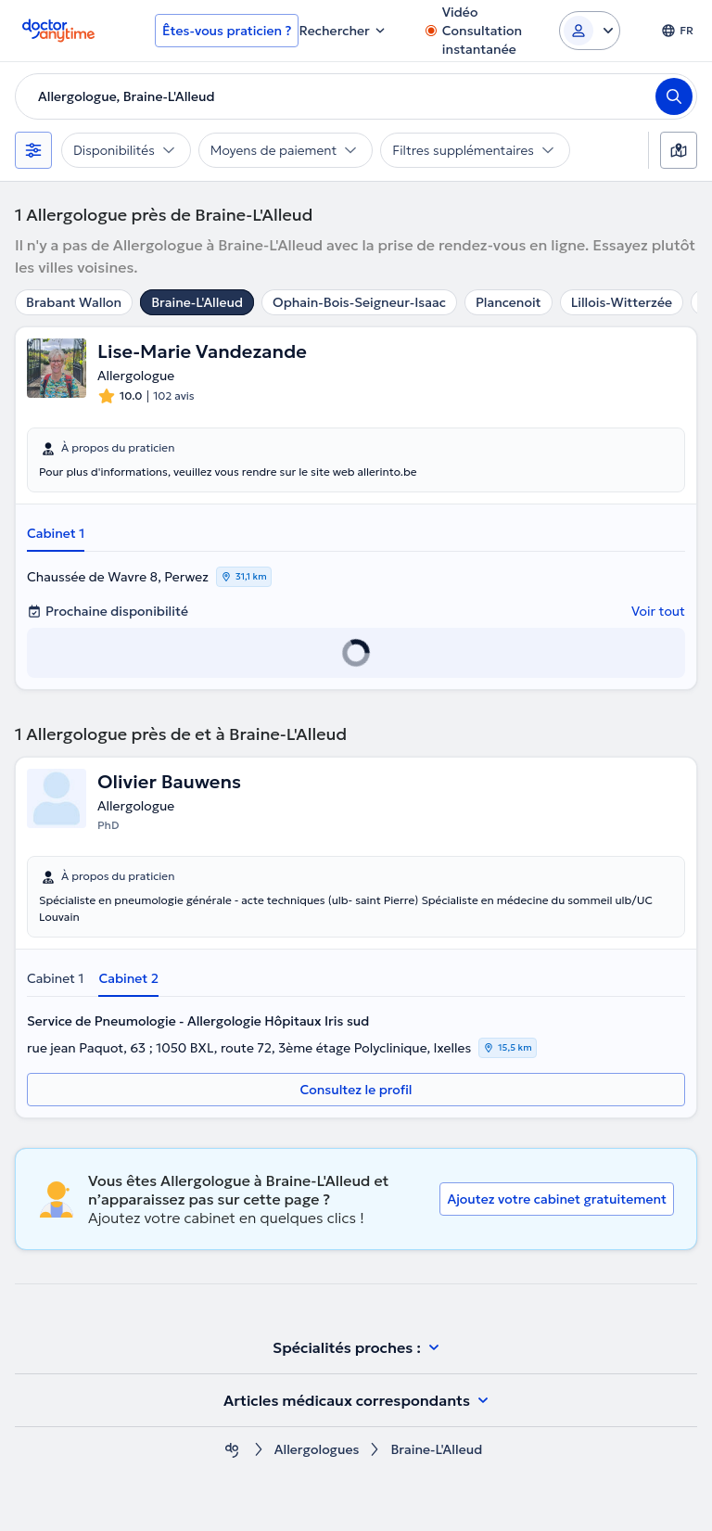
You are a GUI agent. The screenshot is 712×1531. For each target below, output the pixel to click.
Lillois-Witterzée (621, 302)
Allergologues (317, 1450)
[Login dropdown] (589, 30)
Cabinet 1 (55, 533)
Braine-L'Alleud (197, 302)
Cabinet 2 (128, 978)
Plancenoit (508, 302)
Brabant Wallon (73, 302)
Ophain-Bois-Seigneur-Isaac (359, 302)
